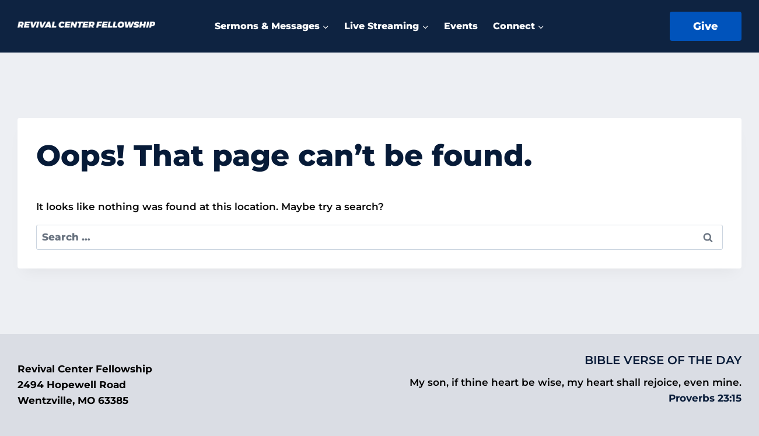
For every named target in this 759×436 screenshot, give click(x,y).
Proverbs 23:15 (705, 398)
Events (461, 26)
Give (705, 26)
